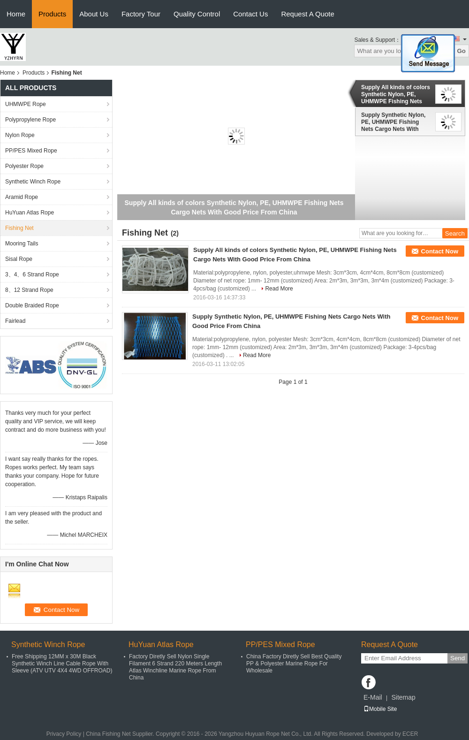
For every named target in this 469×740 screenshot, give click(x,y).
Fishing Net (19, 228)
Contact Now (439, 251)
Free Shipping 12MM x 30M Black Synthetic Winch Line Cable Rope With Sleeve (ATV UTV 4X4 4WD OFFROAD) (62, 663)
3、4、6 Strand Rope (32, 274)
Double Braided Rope (32, 305)
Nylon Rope (20, 135)
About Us (93, 14)
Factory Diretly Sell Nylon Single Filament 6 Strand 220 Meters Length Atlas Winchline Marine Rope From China (175, 667)
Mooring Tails (21, 243)
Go (461, 50)
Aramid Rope (21, 197)
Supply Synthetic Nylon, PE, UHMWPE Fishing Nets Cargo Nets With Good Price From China (393, 122)
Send (457, 658)
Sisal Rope (18, 259)
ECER (410, 734)
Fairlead (15, 321)
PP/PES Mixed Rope (31, 150)
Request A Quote (307, 14)
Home (16, 14)
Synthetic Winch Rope (33, 181)
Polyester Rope (24, 166)
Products (52, 14)
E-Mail (372, 697)
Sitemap (403, 697)
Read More (279, 288)
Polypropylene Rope (30, 119)
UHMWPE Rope (25, 104)
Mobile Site (380, 709)
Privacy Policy (64, 734)
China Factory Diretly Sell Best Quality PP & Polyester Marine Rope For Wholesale (293, 663)
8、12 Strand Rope (29, 290)
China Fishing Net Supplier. (121, 734)
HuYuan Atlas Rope (29, 212)
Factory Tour (140, 14)
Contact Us (250, 14)
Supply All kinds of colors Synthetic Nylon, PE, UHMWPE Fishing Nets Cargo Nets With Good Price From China (395, 94)
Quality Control (197, 14)
